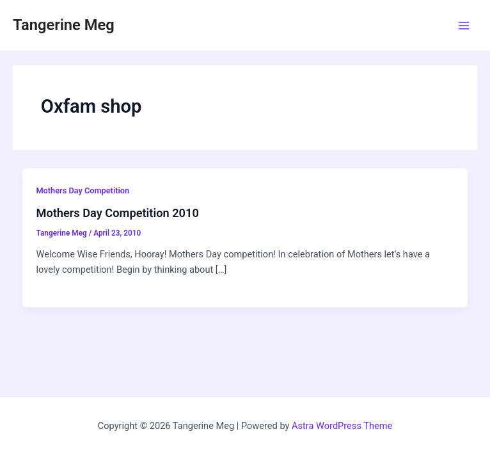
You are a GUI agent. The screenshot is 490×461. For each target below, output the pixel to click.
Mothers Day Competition (82, 190)
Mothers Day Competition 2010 (117, 213)
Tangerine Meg (64, 25)
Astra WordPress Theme (342, 426)
